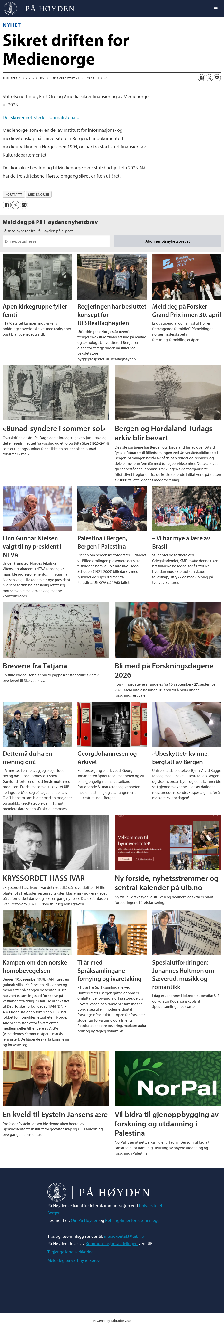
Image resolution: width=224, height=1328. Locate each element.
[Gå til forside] (39, 8)
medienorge (38, 194)
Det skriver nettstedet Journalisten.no (41, 117)
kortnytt (13, 194)
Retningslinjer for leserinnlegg (132, 1220)
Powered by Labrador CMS (112, 1320)
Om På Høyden (84, 1220)
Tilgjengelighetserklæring (70, 1252)
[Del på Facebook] (201, 77)
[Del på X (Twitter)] (209, 77)
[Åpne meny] (215, 8)
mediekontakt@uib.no (124, 1236)
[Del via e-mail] (217, 77)
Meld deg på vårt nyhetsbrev (73, 1260)
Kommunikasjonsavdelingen (112, 1243)
